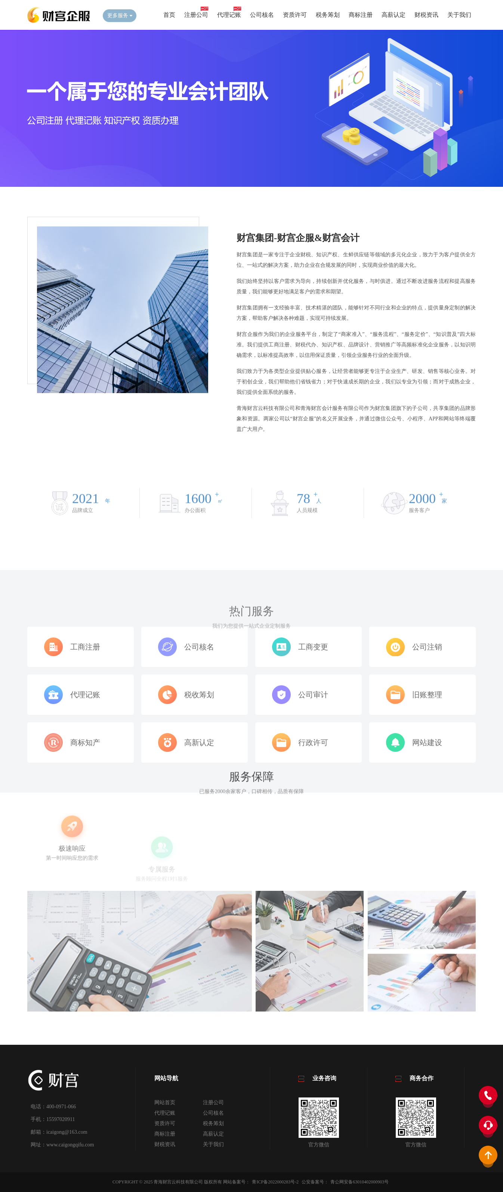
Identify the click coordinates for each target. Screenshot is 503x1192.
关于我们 (459, 15)
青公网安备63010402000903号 (359, 1182)
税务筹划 (328, 15)
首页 (169, 15)
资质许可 (295, 15)
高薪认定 (393, 15)
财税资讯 (426, 15)
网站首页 (164, 1102)
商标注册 (361, 15)
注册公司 (196, 15)
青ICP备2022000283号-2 (275, 1182)
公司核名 (262, 15)
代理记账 (229, 15)
